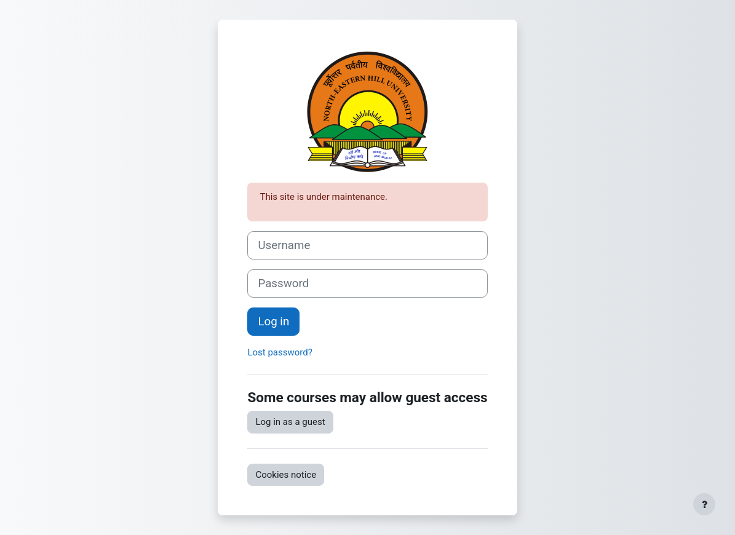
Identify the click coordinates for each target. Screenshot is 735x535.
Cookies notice (285, 474)
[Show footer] (704, 504)
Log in (273, 321)
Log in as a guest (290, 421)
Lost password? (279, 352)
